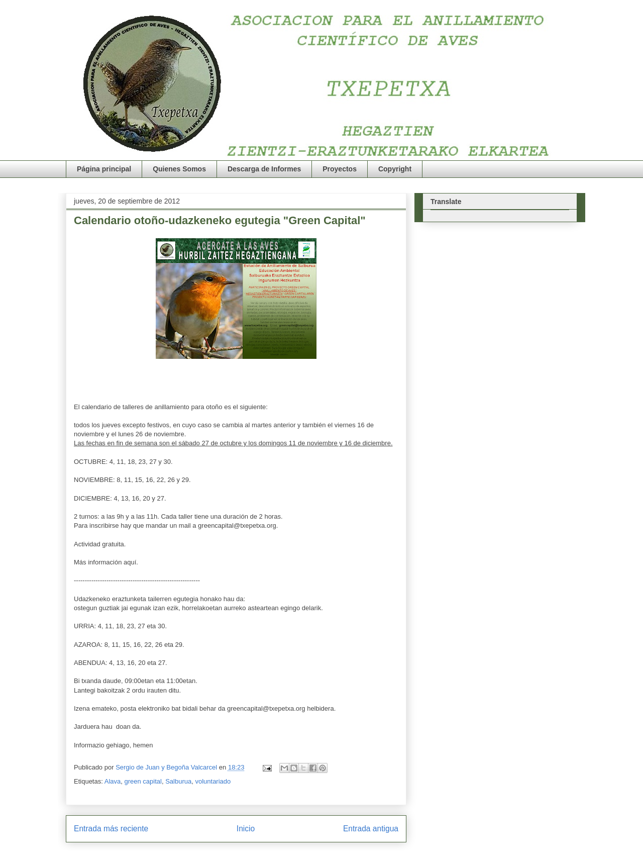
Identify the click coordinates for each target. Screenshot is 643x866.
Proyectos (340, 169)
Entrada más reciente (111, 828)
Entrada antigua (370, 828)
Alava (112, 781)
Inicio (246, 828)
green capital (142, 781)
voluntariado (213, 781)
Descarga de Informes (264, 169)
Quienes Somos (179, 169)
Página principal (104, 169)
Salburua (178, 781)
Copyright (394, 169)
